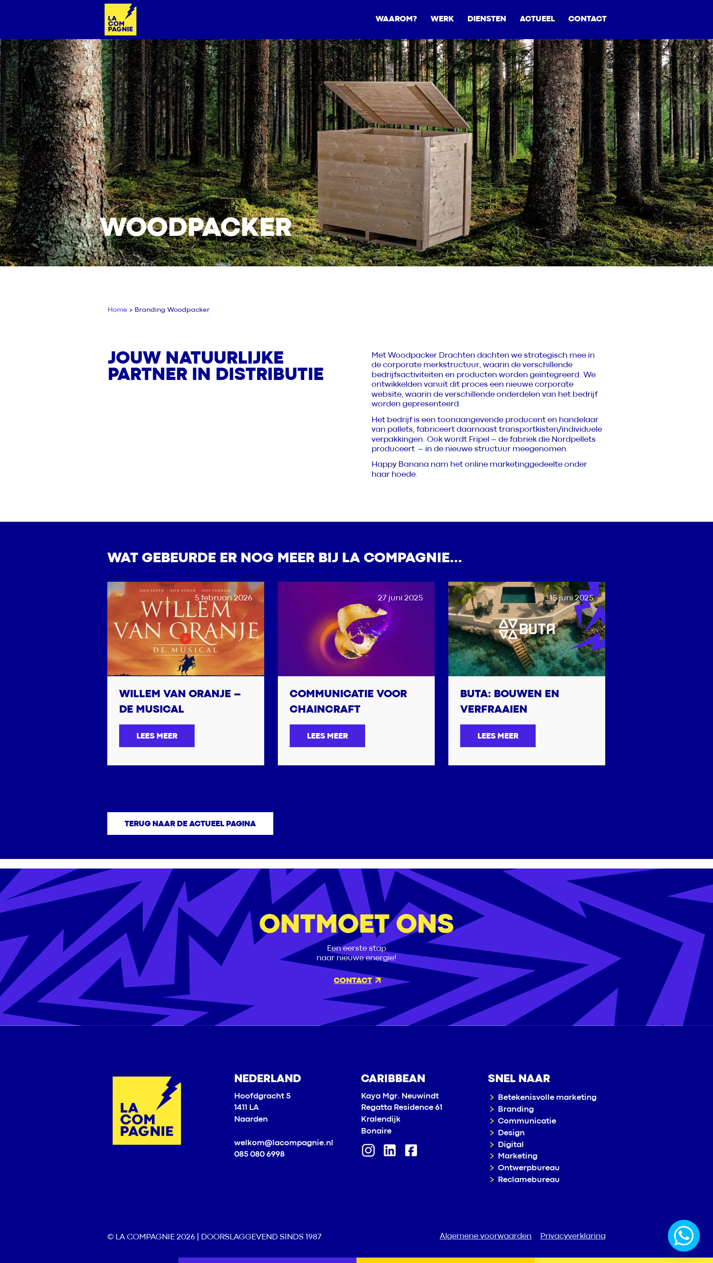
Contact (357, 981)
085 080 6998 (259, 1154)
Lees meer (156, 736)
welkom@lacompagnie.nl (283, 1143)
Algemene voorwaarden (486, 1236)
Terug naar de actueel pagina (190, 824)
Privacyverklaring (573, 1236)
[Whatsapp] (684, 1236)
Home (117, 310)
